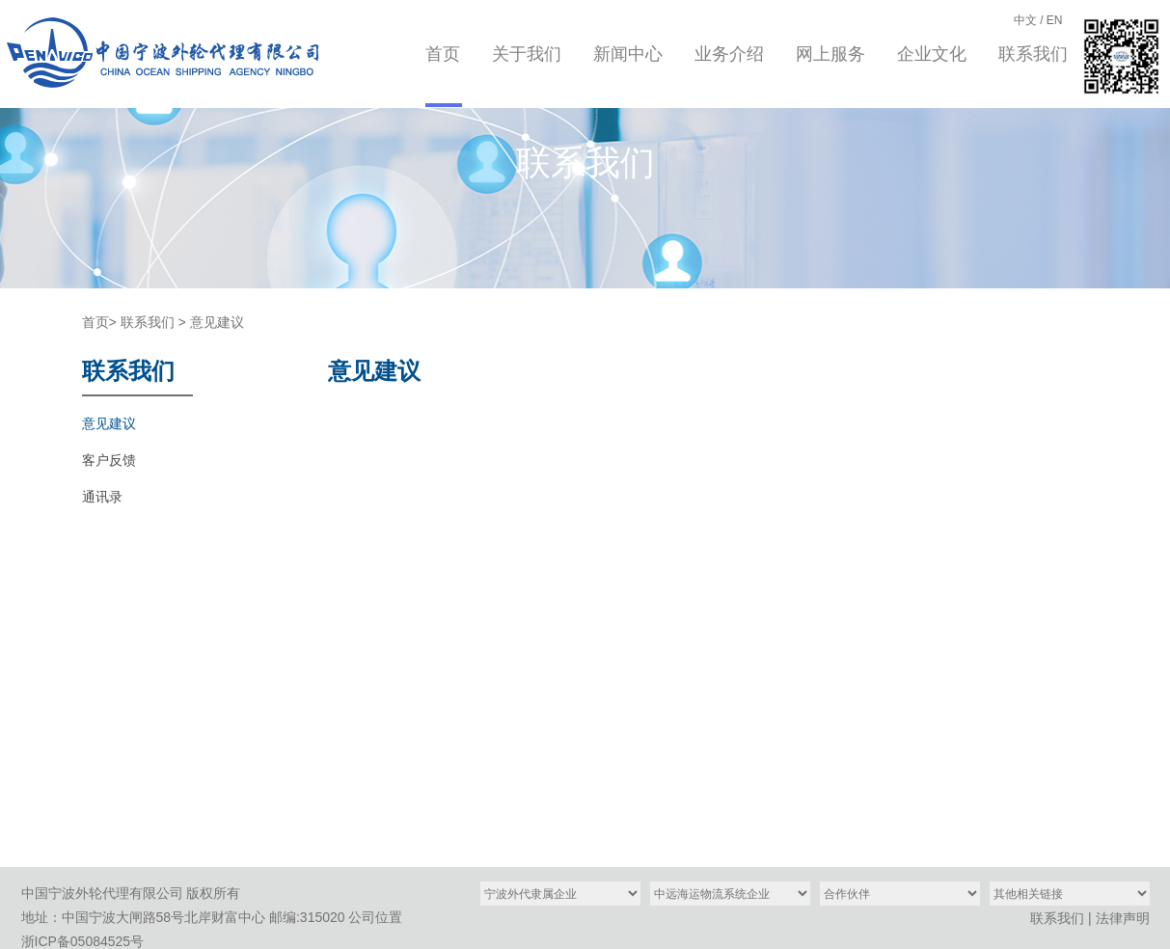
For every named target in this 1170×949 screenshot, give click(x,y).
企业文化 (931, 54)
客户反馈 (109, 460)
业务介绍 (729, 54)
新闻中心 (628, 54)
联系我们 (1033, 54)
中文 (1025, 20)
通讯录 (102, 496)
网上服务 (830, 54)
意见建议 (217, 322)
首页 (442, 54)
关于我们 (526, 54)
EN (1055, 20)
